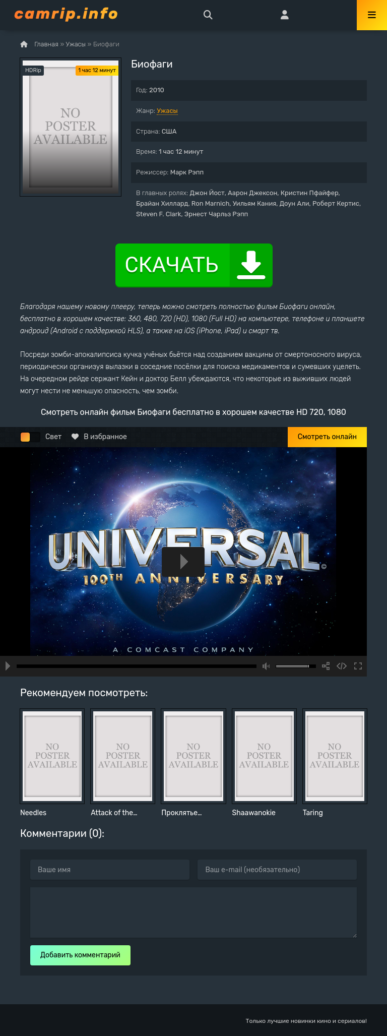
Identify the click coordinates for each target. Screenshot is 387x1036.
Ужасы (167, 110)
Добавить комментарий (80, 955)
